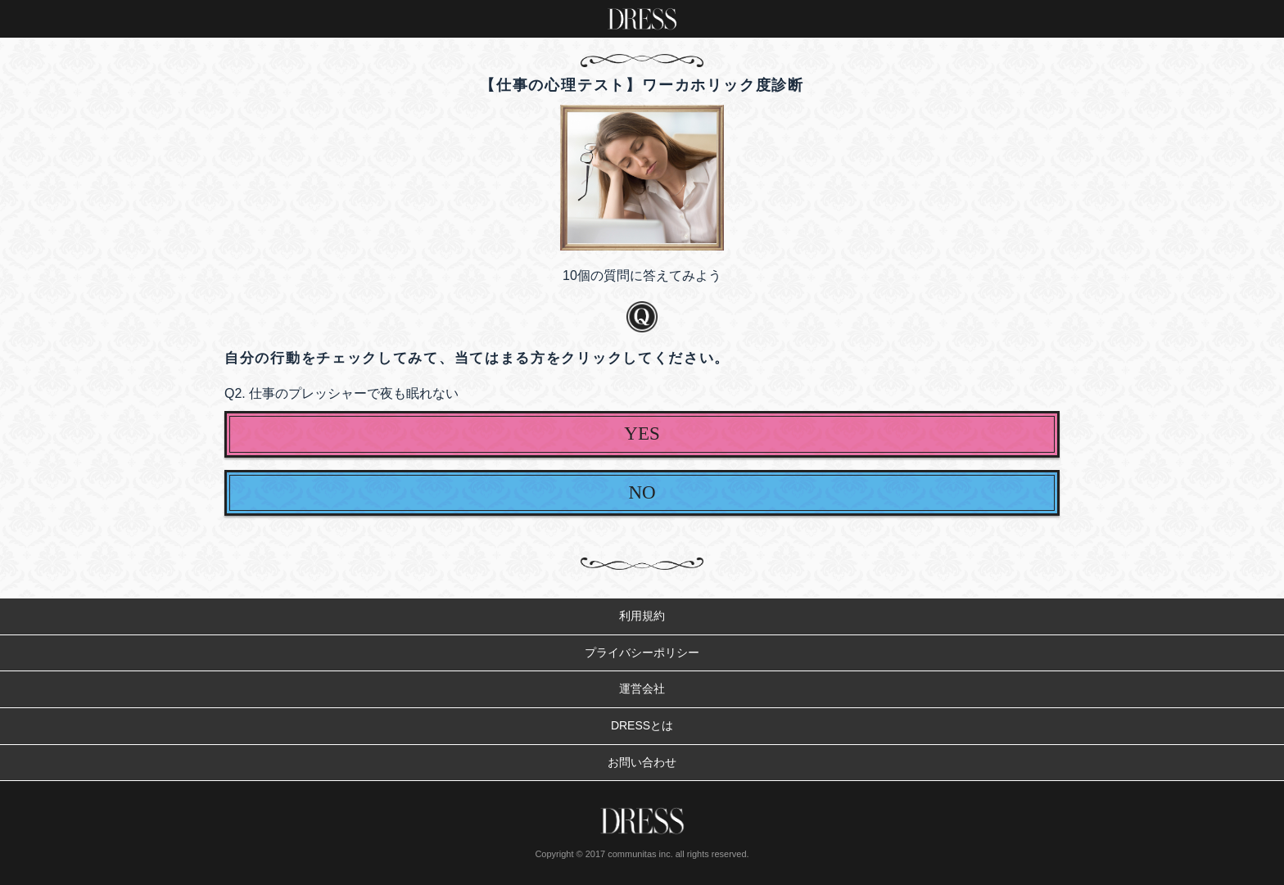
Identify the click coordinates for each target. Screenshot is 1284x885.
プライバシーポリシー (642, 652)
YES (641, 433)
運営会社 (642, 688)
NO (641, 492)
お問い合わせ (642, 762)
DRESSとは (642, 725)
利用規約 (642, 615)
